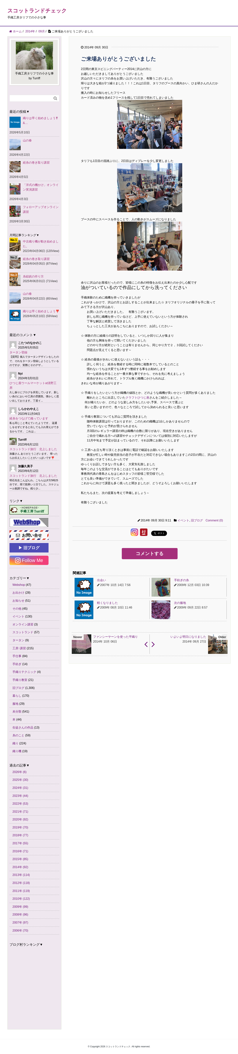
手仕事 (16, 656)
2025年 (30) (20, 779)
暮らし (16, 695)
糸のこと (18, 735)
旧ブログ (197, 520)
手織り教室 (19, 679)
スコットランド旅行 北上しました (33, 449)
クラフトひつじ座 (137, 397)
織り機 (16, 751)
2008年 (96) (20, 914)
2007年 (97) (20, 922)
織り (15, 743)
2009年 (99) (20, 906)
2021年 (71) (20, 811)
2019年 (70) (20, 827)
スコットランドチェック (37, 11)
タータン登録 (18, 352)
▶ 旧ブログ (29, 548)
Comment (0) (214, 520)
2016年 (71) (20, 851)
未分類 (16, 711)
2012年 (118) (21, 882)
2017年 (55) (20, 843)
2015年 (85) (20, 859)
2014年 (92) (20, 867)
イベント (183, 520)
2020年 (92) (20, 819)
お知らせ (18, 600)
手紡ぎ (16, 664)
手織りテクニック (24, 671)
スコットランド (22, 632)
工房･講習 (19, 648)
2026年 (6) (19, 772)
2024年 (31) (20, 787)
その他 (16, 608)
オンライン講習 (22, 624)
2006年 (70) (20, 930)
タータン (18, 640)
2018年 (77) (20, 835)
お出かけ (18, 592)
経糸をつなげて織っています (28, 418)
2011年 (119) (21, 890)
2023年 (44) (20, 795)
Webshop (18, 584)
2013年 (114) (21, 874)
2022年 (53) (20, 803)
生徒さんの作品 (22, 727)
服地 (15, 703)
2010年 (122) (21, 898)
